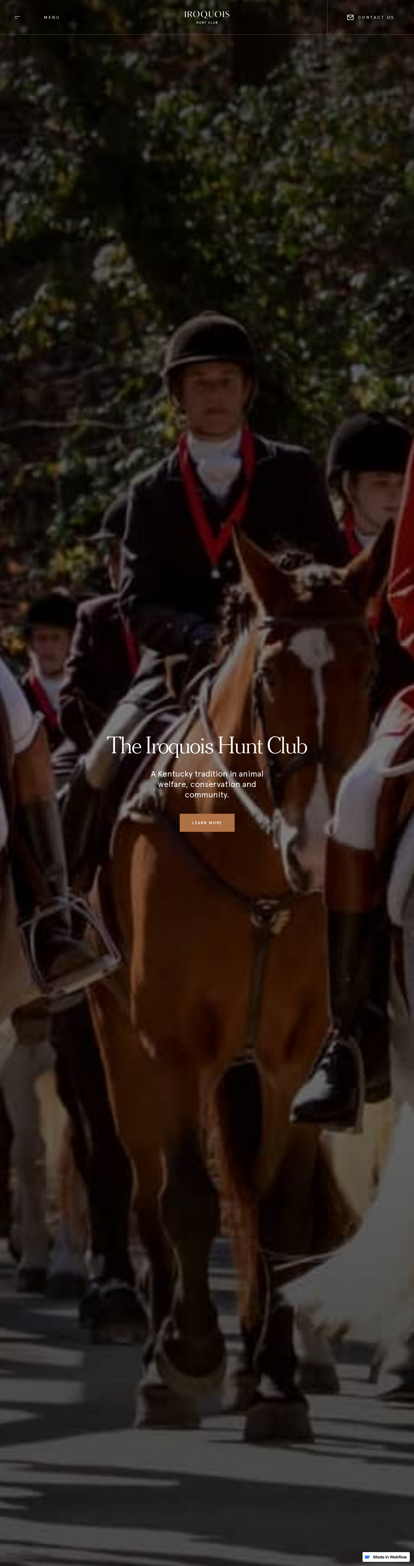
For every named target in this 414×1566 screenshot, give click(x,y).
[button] (35, 17)
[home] (207, 17)
